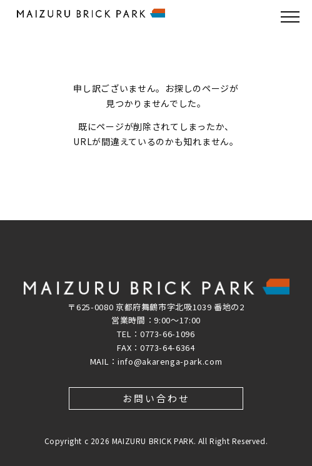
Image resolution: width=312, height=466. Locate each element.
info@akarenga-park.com (170, 361)
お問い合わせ (156, 398)
